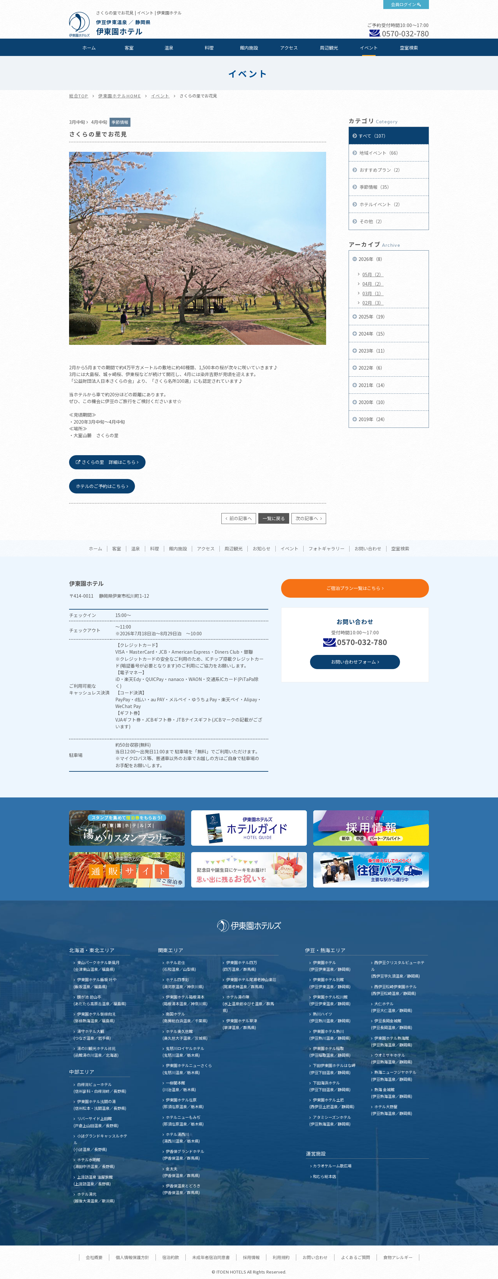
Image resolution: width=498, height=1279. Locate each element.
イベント (369, 47)
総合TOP (78, 96)
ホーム (89, 47)
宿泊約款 (170, 1257)
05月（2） (373, 274)
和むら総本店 (324, 1176)
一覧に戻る (273, 518)
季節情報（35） (375, 187)
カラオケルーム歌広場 (332, 1165)
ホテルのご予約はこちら (100, 486)
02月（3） (373, 302)
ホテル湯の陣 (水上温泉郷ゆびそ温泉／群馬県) (248, 1003)
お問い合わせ (367, 549)
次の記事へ (307, 518)
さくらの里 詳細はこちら (109, 462)
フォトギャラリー (326, 549)
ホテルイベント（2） (381, 204)
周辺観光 (329, 47)
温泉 (169, 47)
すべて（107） (373, 136)
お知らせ (262, 549)
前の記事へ (240, 518)
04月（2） (373, 284)
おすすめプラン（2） (381, 170)
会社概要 (94, 1257)
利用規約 (281, 1257)
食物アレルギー (398, 1257)
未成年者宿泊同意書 (211, 1257)
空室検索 (409, 47)
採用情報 (251, 1257)
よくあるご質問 (355, 1257)
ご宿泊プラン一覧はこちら (353, 588)
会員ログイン (403, 4)
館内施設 (249, 47)
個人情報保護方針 (132, 1257)
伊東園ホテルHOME (119, 96)
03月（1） (373, 293)
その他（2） (372, 221)
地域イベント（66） (380, 153)
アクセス (289, 47)
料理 (209, 47)
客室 (129, 47)
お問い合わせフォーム (353, 661)
